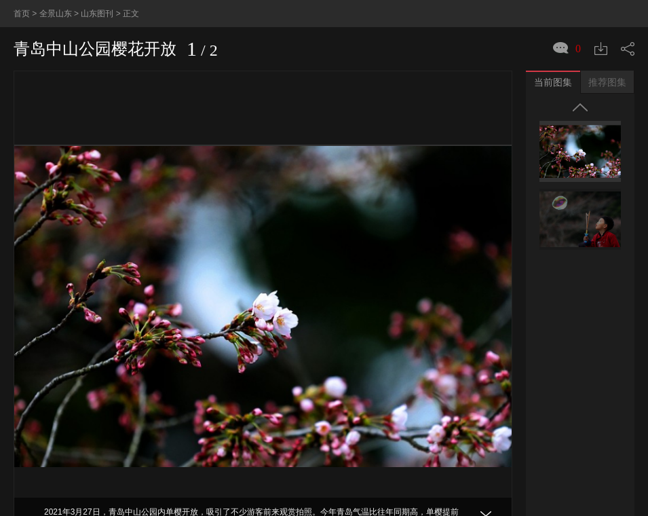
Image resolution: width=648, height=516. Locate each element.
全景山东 (55, 13)
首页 (22, 13)
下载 (600, 48)
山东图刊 (97, 13)
